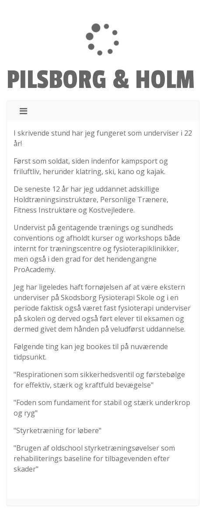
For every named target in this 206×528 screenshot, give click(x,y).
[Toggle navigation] (23, 111)
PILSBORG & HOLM (101, 80)
